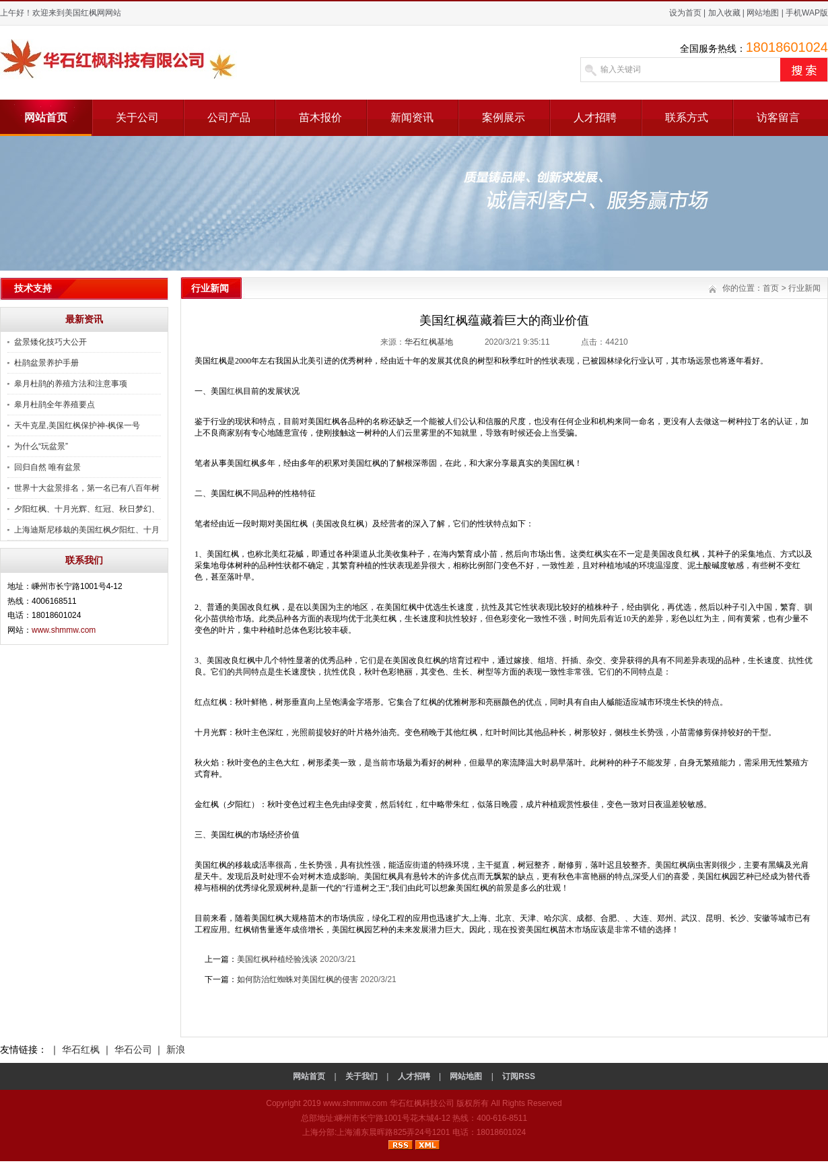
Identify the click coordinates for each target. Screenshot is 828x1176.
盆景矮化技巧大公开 (50, 342)
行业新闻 (804, 288)
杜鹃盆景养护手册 (46, 363)
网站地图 (763, 13)
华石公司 (133, 1049)
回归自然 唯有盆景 (47, 467)
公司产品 (228, 117)
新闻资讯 (412, 117)
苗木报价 (320, 117)
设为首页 (685, 13)
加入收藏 (724, 13)
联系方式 (686, 117)
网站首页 (45, 117)
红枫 (235, 391)
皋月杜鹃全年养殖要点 (54, 404)
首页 (771, 288)
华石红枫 (81, 1049)
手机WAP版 (807, 13)
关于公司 (137, 117)
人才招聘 (595, 117)
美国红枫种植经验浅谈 (277, 959)
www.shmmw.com (64, 630)
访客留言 (778, 117)
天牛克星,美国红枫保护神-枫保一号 (77, 425)
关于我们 (361, 1076)
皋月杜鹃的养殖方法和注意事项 (70, 383)
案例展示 (503, 117)
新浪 (175, 1049)
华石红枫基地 (429, 342)
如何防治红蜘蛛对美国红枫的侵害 (297, 979)
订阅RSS (518, 1076)
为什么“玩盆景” (41, 446)
